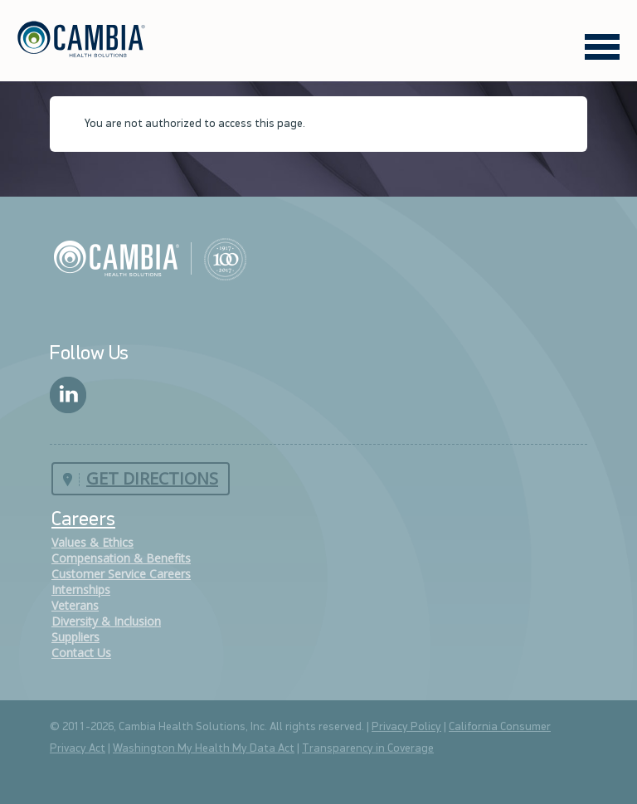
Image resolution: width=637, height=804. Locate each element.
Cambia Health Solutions (149, 258)
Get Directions (152, 478)
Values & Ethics (92, 542)
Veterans (75, 605)
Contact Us (81, 652)
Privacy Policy (406, 727)
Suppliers (75, 637)
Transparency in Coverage (368, 749)
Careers (83, 520)
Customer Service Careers (121, 574)
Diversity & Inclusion (106, 621)
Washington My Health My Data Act (203, 749)
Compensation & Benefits (121, 558)
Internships (80, 589)
